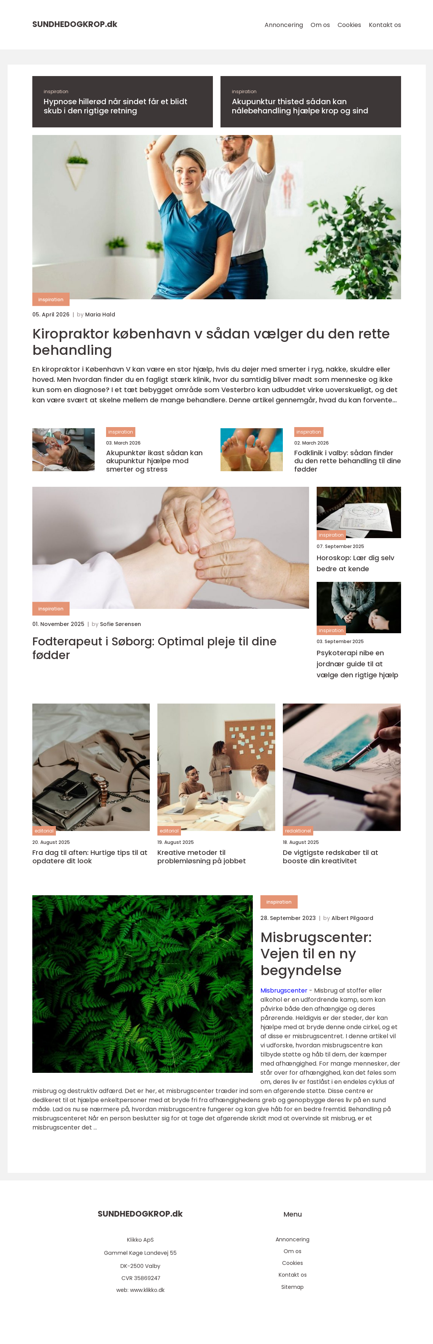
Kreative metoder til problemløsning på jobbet (201, 856)
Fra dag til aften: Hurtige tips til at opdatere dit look (90, 856)
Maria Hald (100, 314)
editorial (44, 831)
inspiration (56, 91)
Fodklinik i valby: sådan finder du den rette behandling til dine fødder (347, 461)
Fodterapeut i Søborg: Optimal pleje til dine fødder (154, 648)
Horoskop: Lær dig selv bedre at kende (355, 563)
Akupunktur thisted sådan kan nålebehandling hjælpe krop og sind (300, 106)
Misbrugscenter (284, 990)
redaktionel (298, 831)
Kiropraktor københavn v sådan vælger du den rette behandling (211, 342)
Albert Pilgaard (352, 918)
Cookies (349, 25)
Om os (320, 25)
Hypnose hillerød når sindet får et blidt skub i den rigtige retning (115, 106)
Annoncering (284, 25)
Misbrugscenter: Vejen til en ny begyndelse (316, 954)
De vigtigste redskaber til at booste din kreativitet (330, 856)
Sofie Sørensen (120, 624)
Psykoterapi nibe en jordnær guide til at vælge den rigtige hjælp (357, 664)
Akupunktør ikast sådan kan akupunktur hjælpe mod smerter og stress (154, 461)
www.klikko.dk (147, 1290)
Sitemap (292, 1287)
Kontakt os (385, 25)
